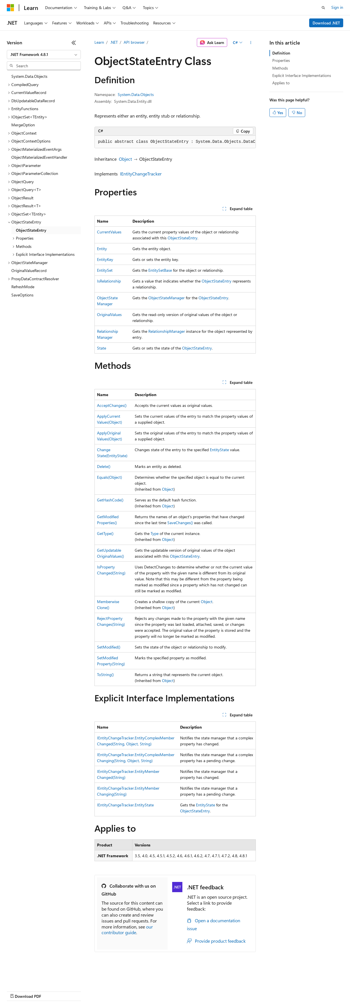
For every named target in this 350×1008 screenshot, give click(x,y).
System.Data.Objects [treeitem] (29, 76)
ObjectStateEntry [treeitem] (31, 230)
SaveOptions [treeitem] (22, 295)
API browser (134, 42)
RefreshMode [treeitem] (22, 286)
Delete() (103, 466)
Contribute (101, 991)
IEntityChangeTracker (141, 174)
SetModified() (108, 647)
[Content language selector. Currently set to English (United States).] (33, 977)
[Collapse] (74, 42)
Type (155, 533)
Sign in (337, 7)
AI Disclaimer (18, 991)
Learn (99, 42)
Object (125, 159)
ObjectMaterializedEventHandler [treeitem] (39, 157)
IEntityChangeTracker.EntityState (125, 805)
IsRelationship (109, 281)
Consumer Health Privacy (163, 991)
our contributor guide (127, 930)
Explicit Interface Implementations (301, 75)
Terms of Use (207, 991)
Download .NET (326, 23)
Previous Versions (51, 991)
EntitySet (105, 270)
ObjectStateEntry (182, 238)
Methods (280, 68)
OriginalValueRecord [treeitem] (29, 270)
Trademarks (235, 991)
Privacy (124, 991)
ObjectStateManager (166, 297)
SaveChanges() (180, 522)
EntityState (219, 449)
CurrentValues (109, 232)
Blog (77, 991)
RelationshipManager (166, 331)
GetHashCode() (110, 500)
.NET (114, 42)
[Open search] (323, 8)
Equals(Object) (109, 477)
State (101, 348)
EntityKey (105, 259)
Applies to (281, 82)
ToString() (105, 674)
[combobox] (44, 54)
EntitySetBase (160, 270)
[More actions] (251, 42)
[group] (175, 142)
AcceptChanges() (111, 405)
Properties (281, 60)
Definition (281, 53)
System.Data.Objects (136, 94)
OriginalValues (109, 314)
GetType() (105, 533)
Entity (102, 248)
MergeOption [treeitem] (23, 124)
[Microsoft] (10, 7)
